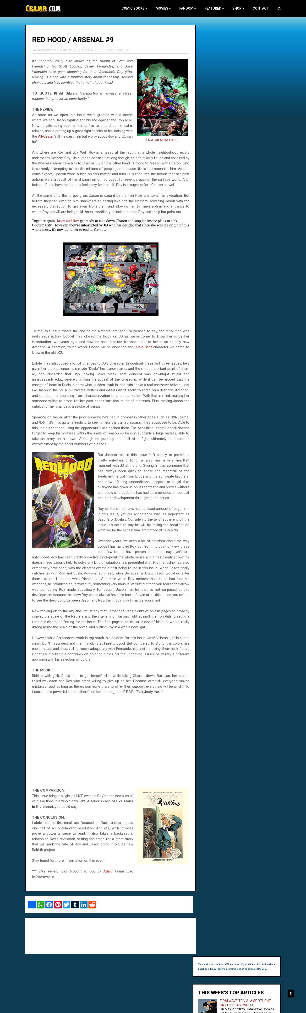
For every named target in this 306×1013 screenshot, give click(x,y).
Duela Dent (141, 347)
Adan (106, 882)
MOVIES (162, 8)
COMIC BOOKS (133, 8)
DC (101, 49)
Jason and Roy (69, 221)
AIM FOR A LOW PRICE (160, 139)
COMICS (92, 49)
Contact (260, 8)
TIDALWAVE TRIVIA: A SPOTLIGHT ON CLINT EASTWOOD (241, 78)
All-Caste (54, 136)
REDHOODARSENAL (118, 49)
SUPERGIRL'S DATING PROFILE (248, 108)
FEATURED (213, 8)
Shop (237, 8)
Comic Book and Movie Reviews (47, 1006)
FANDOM (186, 8)
